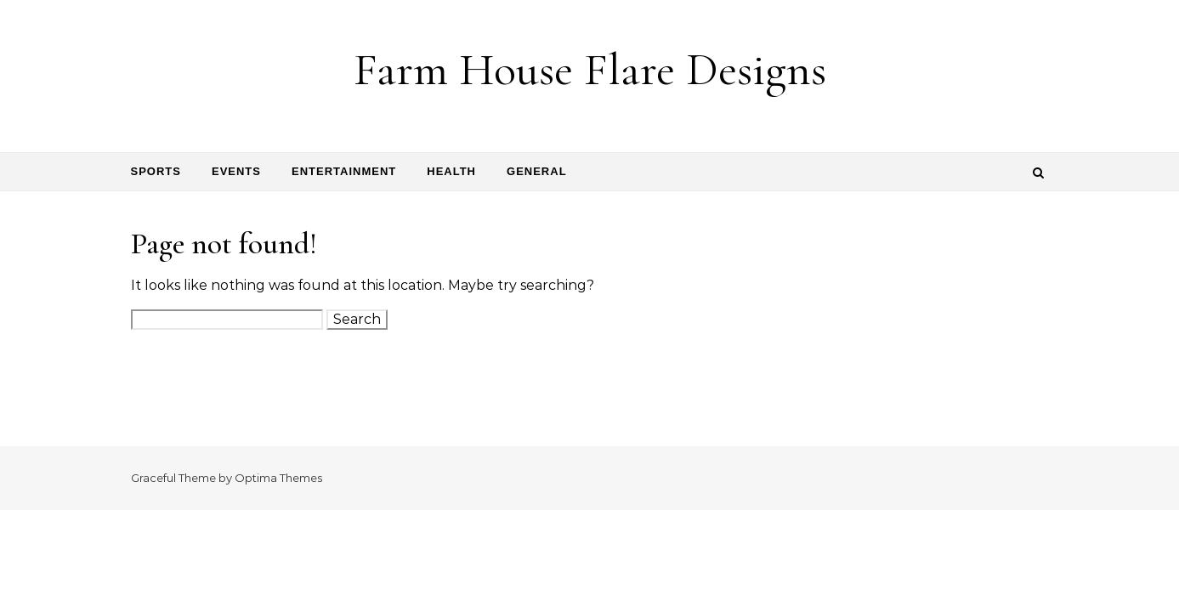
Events (236, 171)
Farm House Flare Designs (590, 69)
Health (451, 171)
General (537, 171)
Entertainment (344, 171)
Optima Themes (278, 477)
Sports (156, 171)
